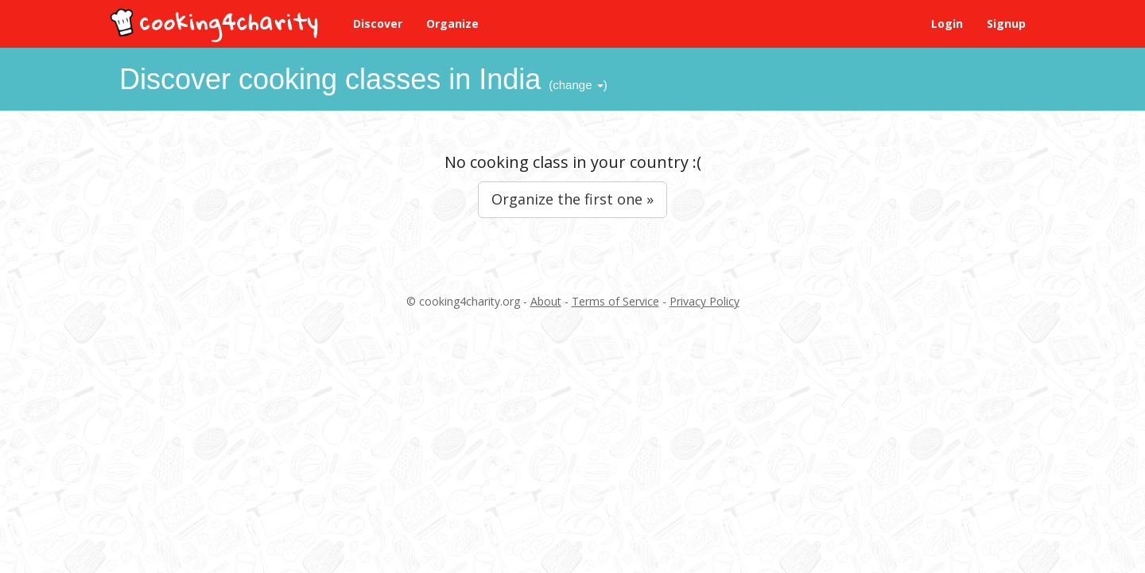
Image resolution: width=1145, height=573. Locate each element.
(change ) (578, 85)
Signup (1006, 23)
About (545, 301)
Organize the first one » (572, 199)
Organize (452, 23)
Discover (377, 23)
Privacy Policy (704, 301)
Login (947, 23)
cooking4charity (216, 21)
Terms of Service (615, 301)
